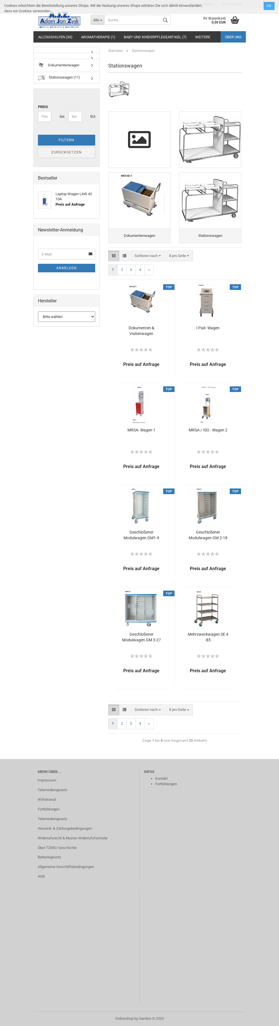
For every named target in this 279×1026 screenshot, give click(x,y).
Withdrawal (47, 799)
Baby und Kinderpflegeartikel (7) (155, 37)
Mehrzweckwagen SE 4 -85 (208, 637)
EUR (92, 116)
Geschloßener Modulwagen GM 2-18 (208, 535)
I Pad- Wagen (208, 328)
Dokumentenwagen (58, 65)
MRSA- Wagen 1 (141, 430)
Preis (43, 107)
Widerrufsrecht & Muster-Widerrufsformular (73, 838)
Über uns (233, 37)
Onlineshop (124, 1018)
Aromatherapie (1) (98, 37)
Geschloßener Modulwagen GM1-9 (141, 535)
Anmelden (66, 268)
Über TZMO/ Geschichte (57, 848)
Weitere (202, 37)
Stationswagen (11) (59, 77)
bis (62, 116)
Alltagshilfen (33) (55, 37)
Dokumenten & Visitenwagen (141, 331)
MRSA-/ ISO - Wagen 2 (208, 430)
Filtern (66, 140)
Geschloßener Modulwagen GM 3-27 (141, 637)
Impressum (47, 780)
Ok (269, 6)
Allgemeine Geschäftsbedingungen (66, 867)
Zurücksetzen (66, 152)
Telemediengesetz (52, 790)
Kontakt (161, 778)
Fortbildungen (48, 809)
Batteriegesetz (49, 857)
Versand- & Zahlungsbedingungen (65, 828)
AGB (41, 876)
